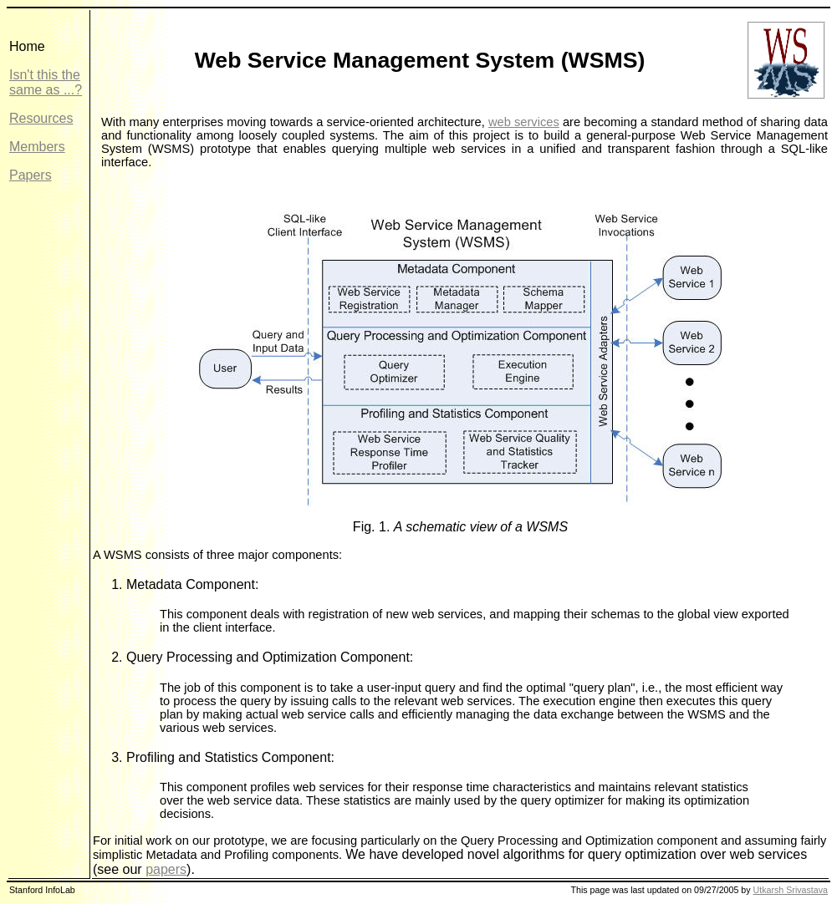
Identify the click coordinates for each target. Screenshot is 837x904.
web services (523, 122)
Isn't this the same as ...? (45, 82)
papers (165, 869)
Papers (30, 175)
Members (37, 147)
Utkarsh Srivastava (790, 890)
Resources (41, 118)
